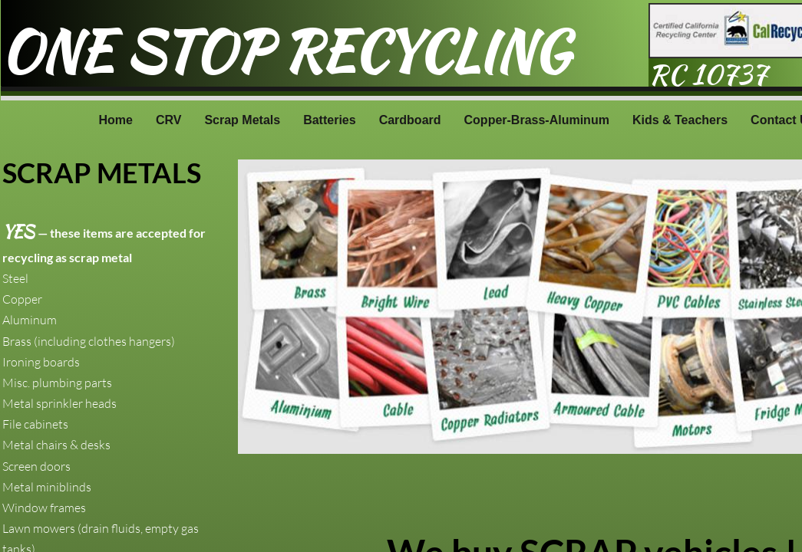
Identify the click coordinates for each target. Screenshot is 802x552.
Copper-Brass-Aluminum (536, 120)
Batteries (329, 120)
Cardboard (410, 120)
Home (115, 120)
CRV (169, 120)
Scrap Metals (242, 120)
